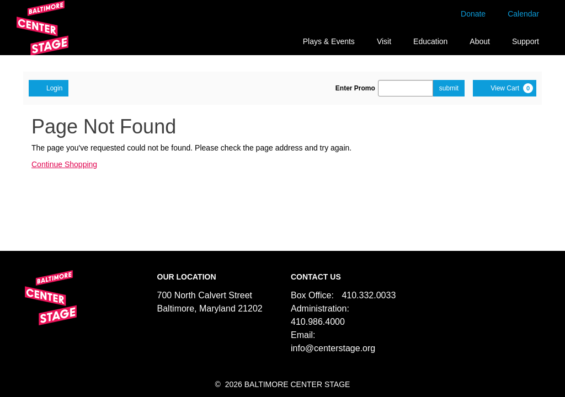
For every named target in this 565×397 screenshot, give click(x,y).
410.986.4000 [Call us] (318, 321)
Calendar (523, 13)
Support (525, 41)
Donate (473, 13)
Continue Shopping (64, 164)
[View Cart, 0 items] (504, 88)
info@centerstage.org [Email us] (333, 348)
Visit (384, 41)
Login (48, 87)
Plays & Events (329, 41)
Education (430, 41)
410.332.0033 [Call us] (369, 295)
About (480, 41)
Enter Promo (355, 88)
